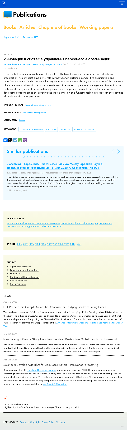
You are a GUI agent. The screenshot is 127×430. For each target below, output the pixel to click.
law (96, 222)
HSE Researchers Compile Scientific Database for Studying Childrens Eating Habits (54, 307)
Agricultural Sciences (20, 266)
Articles (27, 27)
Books (9, 27)
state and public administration (46, 226)
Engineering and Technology (24, 270)
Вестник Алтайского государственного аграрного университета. (33, 64)
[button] (24, 157)
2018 (72, 243)
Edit (122, 426)
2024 (37, 243)
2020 (61, 243)
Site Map (60, 422)
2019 (66, 243)
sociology (25, 226)
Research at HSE (30, 37)
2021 (55, 243)
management (105, 222)
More (79, 243)
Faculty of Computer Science (41, 369)
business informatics (17, 222)
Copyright (35, 422)
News (7, 296)
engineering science (49, 222)
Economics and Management (38, 105)
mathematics (13, 226)
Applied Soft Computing (55, 384)
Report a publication (12, 37)
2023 (43, 243)
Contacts (24, 422)
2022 (49, 243)
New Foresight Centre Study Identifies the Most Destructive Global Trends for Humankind (60, 339)
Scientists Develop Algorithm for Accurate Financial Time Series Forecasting (50, 365)
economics (33, 222)
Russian (22, 120)
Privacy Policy (48, 422)
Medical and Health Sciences (24, 276)
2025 (31, 243)
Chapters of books (57, 27)
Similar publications (27, 151)
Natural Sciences (18, 280)
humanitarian (67, 222)
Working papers (96, 27)
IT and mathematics (84, 222)
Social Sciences (18, 284)
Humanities (15, 273)
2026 (25, 243)
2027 (19, 243)
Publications (29, 14)
